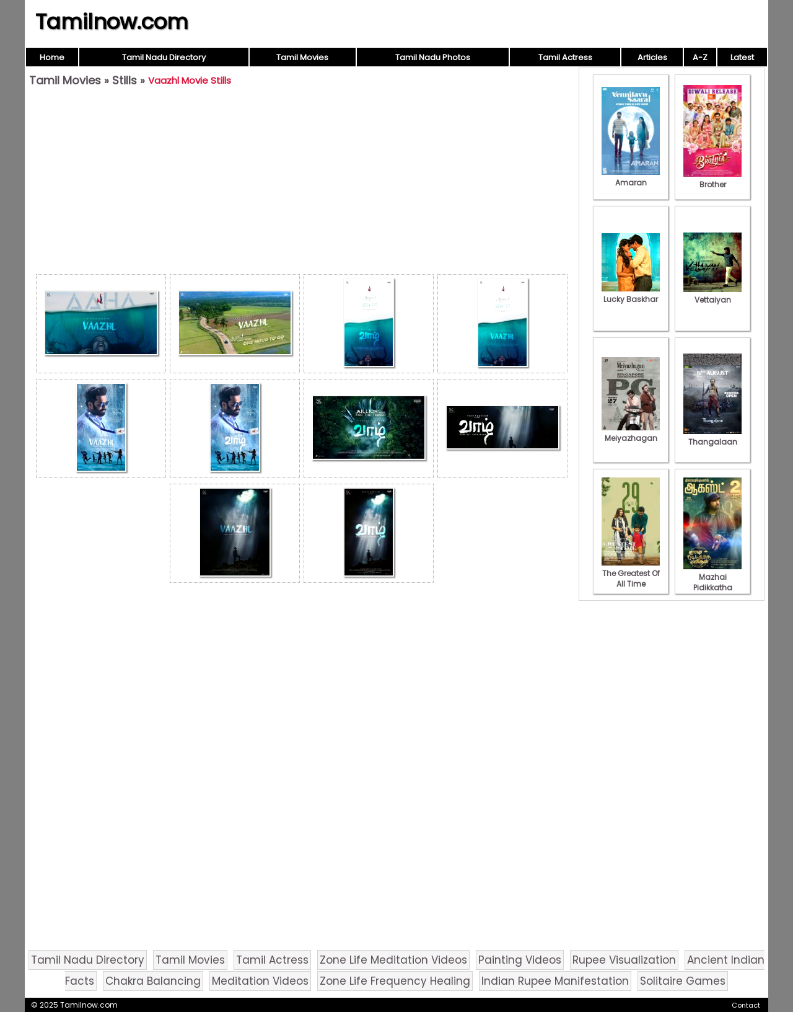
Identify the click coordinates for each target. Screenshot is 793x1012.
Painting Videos (519, 959)
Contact (746, 1005)
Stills (124, 80)
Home (52, 57)
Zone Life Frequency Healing (395, 981)
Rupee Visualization (624, 959)
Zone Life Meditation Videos (393, 959)
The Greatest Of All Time (631, 573)
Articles (652, 57)
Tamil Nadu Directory (164, 57)
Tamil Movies (302, 57)
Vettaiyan (712, 294)
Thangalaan (712, 436)
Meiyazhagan (631, 432)
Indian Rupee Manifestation (555, 981)
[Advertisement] (301, 183)
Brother (712, 179)
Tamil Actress (565, 57)
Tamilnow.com (111, 22)
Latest (742, 57)
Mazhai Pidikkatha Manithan (712, 582)
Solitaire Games (682, 981)
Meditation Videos (260, 981)
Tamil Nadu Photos (432, 57)
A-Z (700, 57)
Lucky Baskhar (631, 293)
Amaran (631, 177)
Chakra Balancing (153, 981)
